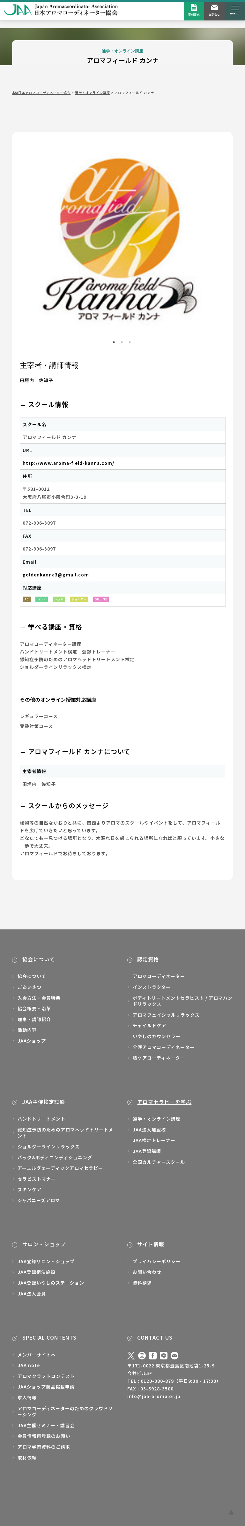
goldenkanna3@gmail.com (56, 574)
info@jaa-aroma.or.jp (154, 1396)
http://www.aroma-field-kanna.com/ (68, 463)
